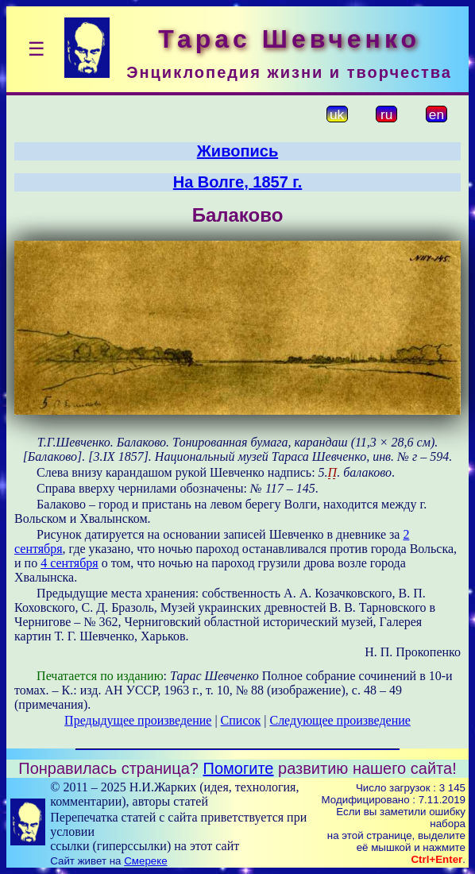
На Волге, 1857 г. (238, 182)
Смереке (145, 861)
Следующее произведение (339, 720)
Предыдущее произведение (137, 720)
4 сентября (69, 563)
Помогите (238, 768)
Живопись (237, 151)
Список (241, 720)
